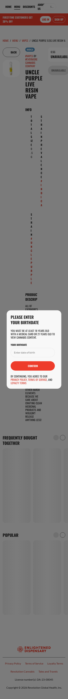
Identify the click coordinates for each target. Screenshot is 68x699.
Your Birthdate (19, 344)
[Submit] (33, 366)
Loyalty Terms (18, 383)
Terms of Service (37, 380)
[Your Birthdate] (29, 353)
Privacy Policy (19, 380)
